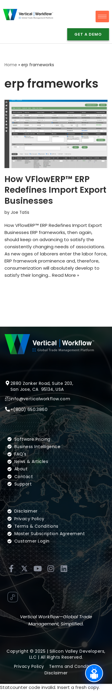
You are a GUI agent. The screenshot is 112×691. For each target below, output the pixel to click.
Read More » (65, 275)
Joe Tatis (20, 212)
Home (10, 65)
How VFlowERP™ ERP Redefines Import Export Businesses (55, 190)
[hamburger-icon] (102, 16)
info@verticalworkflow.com (40, 406)
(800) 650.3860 (30, 417)
